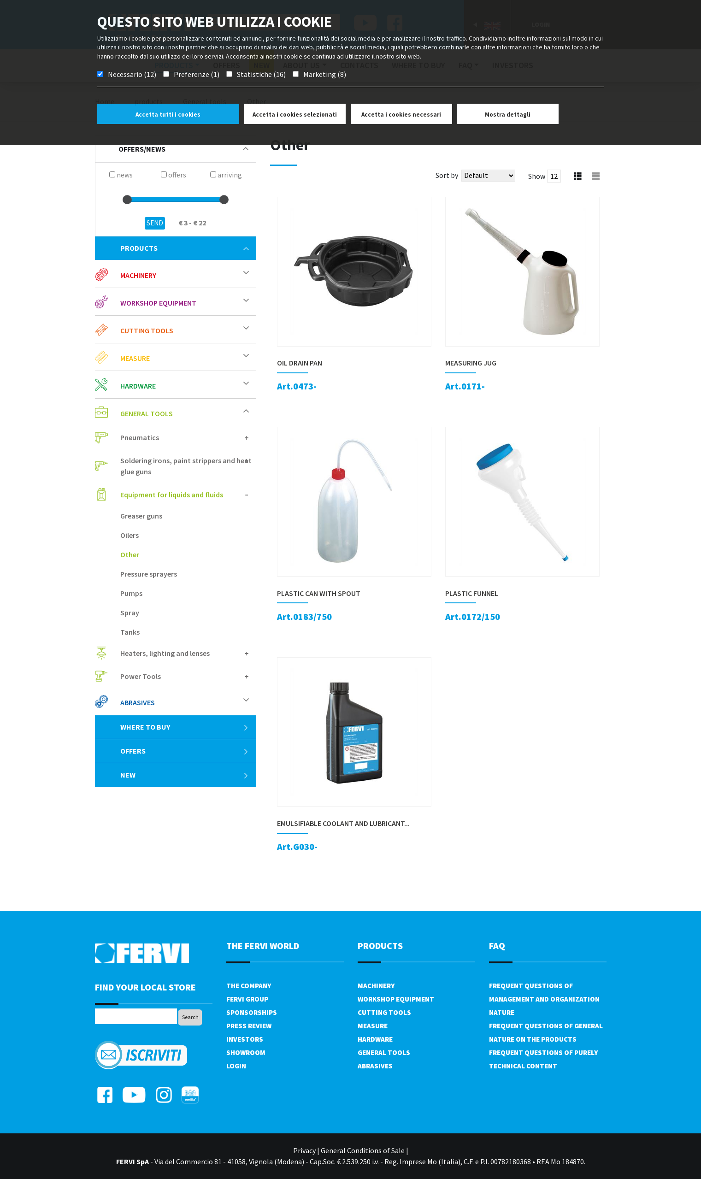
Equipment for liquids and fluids (171, 494)
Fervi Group (247, 999)
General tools (146, 413)
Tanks (130, 632)
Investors (244, 1039)
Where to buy (184, 726)
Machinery (138, 275)
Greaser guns (141, 515)
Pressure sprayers (148, 573)
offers (184, 750)
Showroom (245, 1052)
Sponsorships (251, 1012)
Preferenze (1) (196, 74)
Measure (135, 358)
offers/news (183, 148)
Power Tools (140, 676)
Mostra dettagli (507, 114)
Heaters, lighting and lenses (165, 653)
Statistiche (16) (261, 74)
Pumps (131, 593)
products (184, 248)
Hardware (138, 385)
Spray (129, 612)
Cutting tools (146, 330)
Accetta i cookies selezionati (295, 114)
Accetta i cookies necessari (401, 114)
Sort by (447, 175)
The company (248, 985)
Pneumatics (139, 437)
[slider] (127, 199)
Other (129, 554)
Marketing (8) (324, 74)
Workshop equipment (158, 302)
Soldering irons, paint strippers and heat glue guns (186, 466)
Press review (248, 1025)
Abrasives (137, 702)
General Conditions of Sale (363, 1150)
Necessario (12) (132, 74)
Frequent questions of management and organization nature (544, 999)
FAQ (497, 945)
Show (536, 176)
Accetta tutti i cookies (167, 114)
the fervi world (262, 945)
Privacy (304, 1150)
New (184, 774)
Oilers (129, 535)
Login (236, 1065)
